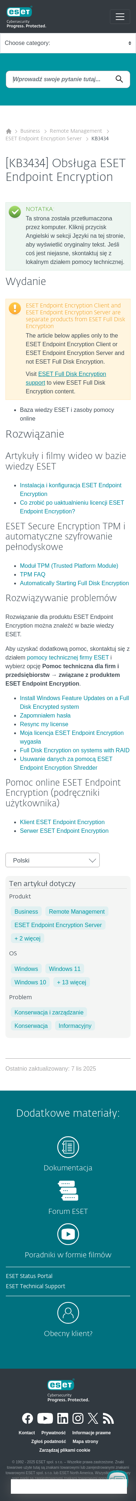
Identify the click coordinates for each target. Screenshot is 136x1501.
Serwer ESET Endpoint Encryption (64, 831)
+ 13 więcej (71, 982)
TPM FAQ (32, 574)
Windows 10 (30, 982)
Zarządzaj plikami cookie (64, 1450)
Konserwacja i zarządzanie (49, 1012)
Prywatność (53, 1432)
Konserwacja (31, 1026)
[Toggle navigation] (120, 16)
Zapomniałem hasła (45, 715)
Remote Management (77, 131)
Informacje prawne (92, 1432)
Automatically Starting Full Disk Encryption (74, 583)
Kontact (26, 1432)
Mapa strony (85, 1441)
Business (30, 131)
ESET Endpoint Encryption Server (44, 138)
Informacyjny (75, 1026)
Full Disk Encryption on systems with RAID (74, 750)
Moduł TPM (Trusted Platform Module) (69, 566)
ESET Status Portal (29, 1276)
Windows (26, 969)
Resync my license (44, 724)
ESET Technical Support (35, 1286)
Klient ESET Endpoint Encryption (62, 822)
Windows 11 (65, 969)
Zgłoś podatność (48, 1441)
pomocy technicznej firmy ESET (68, 657)
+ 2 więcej (28, 938)
